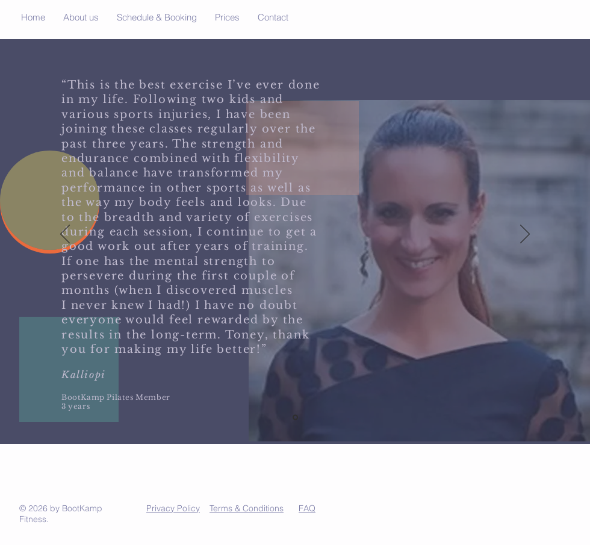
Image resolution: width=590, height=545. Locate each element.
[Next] (525, 235)
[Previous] (65, 235)
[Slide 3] (295, 417)
